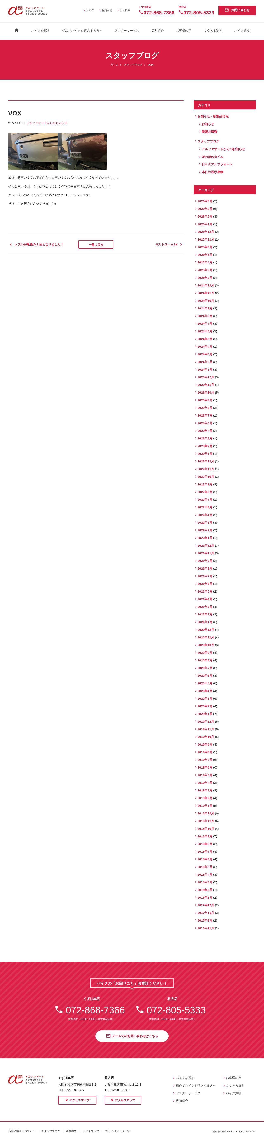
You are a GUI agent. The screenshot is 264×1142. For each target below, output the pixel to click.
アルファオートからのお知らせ (47, 123)
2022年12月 (206, 461)
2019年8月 (205, 752)
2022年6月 (205, 507)
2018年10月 (206, 828)
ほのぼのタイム (212, 156)
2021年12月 (206, 545)
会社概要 (123, 10)
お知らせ (105, 10)
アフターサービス (126, 30)
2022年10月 (206, 476)
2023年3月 (205, 438)
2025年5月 (205, 254)
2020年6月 (205, 675)
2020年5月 (205, 683)
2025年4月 (205, 262)
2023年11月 (206, 385)
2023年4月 (205, 430)
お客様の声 (183, 30)
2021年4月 (205, 599)
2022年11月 (206, 469)
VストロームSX (170, 244)
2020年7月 (205, 668)
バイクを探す (40, 30)
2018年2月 (205, 890)
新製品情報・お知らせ (21, 1131)
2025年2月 (205, 277)
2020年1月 (205, 714)
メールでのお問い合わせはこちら (132, 1036)
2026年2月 (205, 216)
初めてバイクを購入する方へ (82, 30)
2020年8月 (205, 660)
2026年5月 (205, 201)
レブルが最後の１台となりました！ (36, 244)
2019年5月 (205, 775)
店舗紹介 (157, 30)
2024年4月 (205, 346)
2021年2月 (205, 614)
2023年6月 (205, 423)
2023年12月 (206, 377)
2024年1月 (205, 369)
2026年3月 (205, 209)
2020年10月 (206, 645)
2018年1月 (205, 897)
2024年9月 (205, 308)
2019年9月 (205, 744)
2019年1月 (205, 805)
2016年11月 (206, 928)
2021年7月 (205, 576)
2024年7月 (205, 323)
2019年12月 (206, 721)
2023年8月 (205, 407)
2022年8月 (205, 492)
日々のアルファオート (217, 164)
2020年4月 (205, 691)
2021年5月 (205, 591)
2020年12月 (206, 629)
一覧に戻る (96, 244)
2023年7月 (205, 415)
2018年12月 (206, 813)
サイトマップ (91, 1131)
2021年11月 (206, 553)
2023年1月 (205, 453)
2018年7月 (205, 851)
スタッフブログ (133, 64)
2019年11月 (206, 729)
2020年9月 (205, 652)
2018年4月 (205, 874)
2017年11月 (206, 913)
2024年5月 (205, 339)
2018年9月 (205, 836)
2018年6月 (205, 859)
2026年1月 (205, 224)
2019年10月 (206, 737)
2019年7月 (205, 759)
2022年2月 (205, 530)
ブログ (88, 10)
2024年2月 (205, 362)
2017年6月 (205, 920)
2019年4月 (205, 782)
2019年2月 (205, 798)
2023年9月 (205, 400)
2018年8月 (205, 844)
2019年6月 (205, 767)
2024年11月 (206, 293)
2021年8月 (205, 568)
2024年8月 (205, 316)
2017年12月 (206, 905)
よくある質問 (213, 30)
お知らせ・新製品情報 (213, 116)
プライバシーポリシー (118, 1131)
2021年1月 (205, 622)
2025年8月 (205, 247)
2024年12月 (206, 285)
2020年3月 (205, 698)
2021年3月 (205, 606)
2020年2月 (205, 706)
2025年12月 (206, 231)
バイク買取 (242, 30)
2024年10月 (206, 300)
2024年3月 (205, 354)
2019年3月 (205, 790)
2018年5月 (205, 867)
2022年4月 (205, 515)
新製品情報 (209, 131)
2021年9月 (205, 561)
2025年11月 (206, 239)
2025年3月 (205, 270)
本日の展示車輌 (212, 172)
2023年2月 (205, 446)
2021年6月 (205, 583)
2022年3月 (205, 522)
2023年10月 (206, 392)
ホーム (114, 64)
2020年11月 (206, 637)
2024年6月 (205, 331)
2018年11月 (206, 821)
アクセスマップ (77, 1100)
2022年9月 (205, 484)
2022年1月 (205, 538)
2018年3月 (205, 882)
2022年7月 (205, 499)
